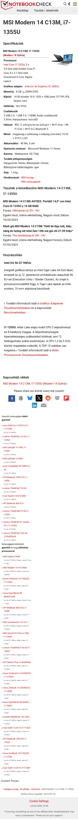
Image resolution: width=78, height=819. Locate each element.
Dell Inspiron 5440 (11, 556)
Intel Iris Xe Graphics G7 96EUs (42, 86)
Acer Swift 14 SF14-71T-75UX (16, 728)
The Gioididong (21, 235)
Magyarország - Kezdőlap (16, 789)
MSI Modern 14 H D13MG (15, 568)
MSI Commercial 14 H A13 (15, 622)
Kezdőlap (22, 10)
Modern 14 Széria (14, 55)
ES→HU (34, 210)
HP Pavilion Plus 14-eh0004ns (17, 662)
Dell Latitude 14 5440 (13, 458)
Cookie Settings (39, 801)
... (74, 10)
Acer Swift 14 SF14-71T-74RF (16, 768)
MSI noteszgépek (30, 181)
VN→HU (40, 235)
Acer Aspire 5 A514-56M (14, 496)
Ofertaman (19, 210)
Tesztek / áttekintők (46, 10)
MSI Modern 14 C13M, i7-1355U (22, 383)
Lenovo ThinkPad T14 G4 (14, 488)
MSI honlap (27, 177)
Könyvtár (35, 789)
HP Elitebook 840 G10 (13, 503)
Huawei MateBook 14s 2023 (16, 717)
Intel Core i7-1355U (14, 64)
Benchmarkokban (15, 312)
